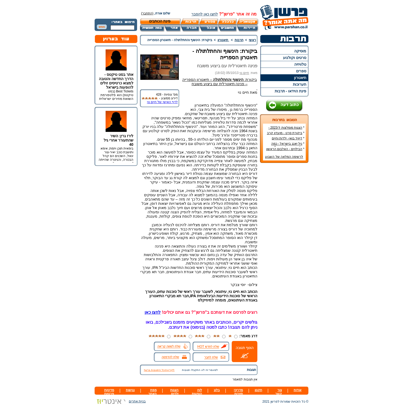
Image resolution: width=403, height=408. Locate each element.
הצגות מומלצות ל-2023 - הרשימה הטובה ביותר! (286, 129)
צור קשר (278, 392)
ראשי (252, 40)
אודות (297, 390)
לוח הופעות (197, 392)
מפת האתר (152, 392)
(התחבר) (147, 13)
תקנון (258, 390)
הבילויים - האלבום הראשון (284, 149)
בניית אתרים (120, 401)
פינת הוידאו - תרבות (290, 91)
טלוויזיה (300, 64)
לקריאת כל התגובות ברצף (159, 369)
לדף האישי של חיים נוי (162, 102)
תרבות (239, 40)
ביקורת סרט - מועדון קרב (284, 133)
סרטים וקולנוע (294, 58)
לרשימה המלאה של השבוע (284, 157)
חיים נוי (244, 73)
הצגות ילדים (174, 392)
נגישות (130, 390)
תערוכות (299, 84)
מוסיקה (300, 51)
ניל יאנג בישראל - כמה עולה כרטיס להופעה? (287, 145)
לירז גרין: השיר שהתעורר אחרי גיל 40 (118, 140)
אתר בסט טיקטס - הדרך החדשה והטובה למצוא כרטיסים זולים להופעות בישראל (116, 80)
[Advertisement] (284, 247)
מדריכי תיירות (238, 392)
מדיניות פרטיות (109, 392)
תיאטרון (300, 78)
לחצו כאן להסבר (204, 14)
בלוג (217, 390)
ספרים (301, 71)
